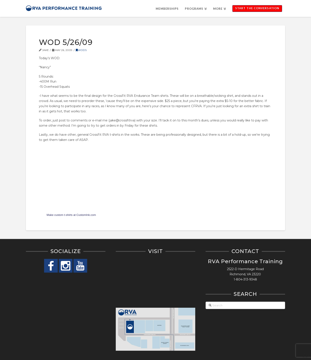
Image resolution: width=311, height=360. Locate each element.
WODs (81, 50)
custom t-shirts (63, 215)
